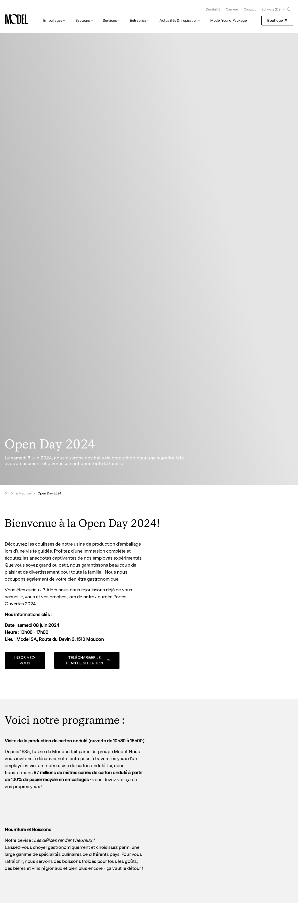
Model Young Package (228, 20)
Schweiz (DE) (271, 9)
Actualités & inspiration (178, 20)
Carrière (232, 9)
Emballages (52, 20)
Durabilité (213, 9)
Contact (250, 9)
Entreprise (138, 20)
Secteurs (82, 20)
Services (110, 20)
